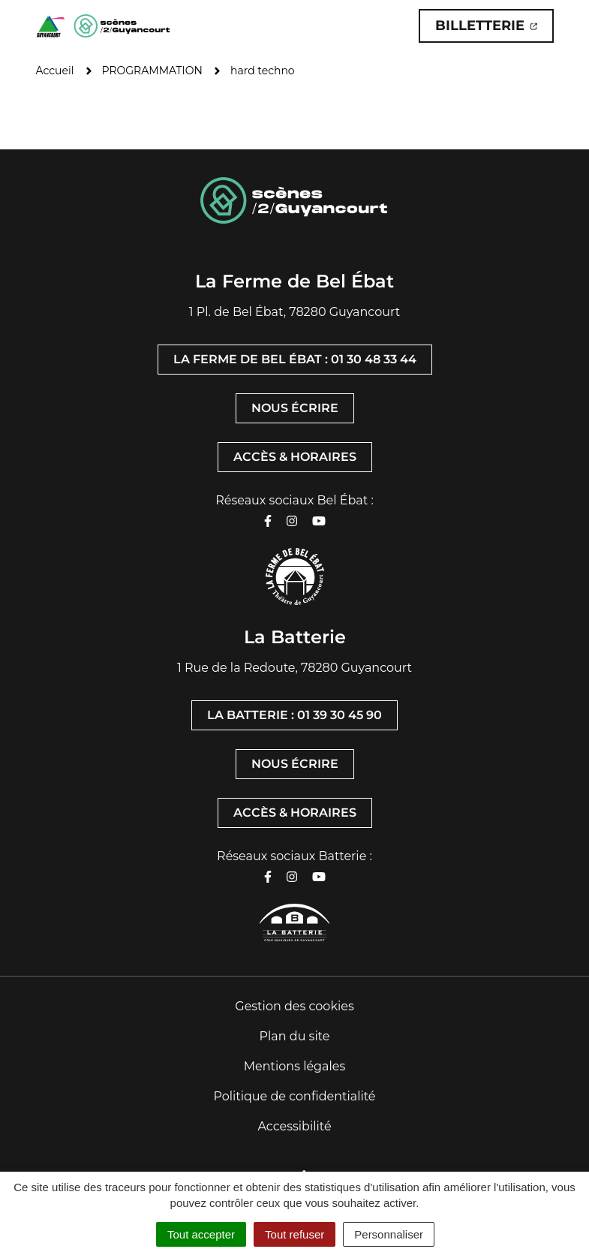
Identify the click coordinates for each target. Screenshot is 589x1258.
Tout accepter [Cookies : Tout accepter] (201, 1234)
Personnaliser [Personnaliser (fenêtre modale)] (388, 1234)
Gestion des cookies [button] (294, 1006)
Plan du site (295, 1036)
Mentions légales (295, 1066)
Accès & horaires (294, 457)
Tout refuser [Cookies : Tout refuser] (294, 1234)
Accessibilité (294, 1126)
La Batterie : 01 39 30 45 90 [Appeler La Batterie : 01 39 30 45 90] (294, 715)
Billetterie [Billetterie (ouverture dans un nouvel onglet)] (494, 29)
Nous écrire (294, 408)
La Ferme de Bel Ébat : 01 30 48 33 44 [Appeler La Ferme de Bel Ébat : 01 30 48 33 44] (294, 359)
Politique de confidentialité (294, 1096)
